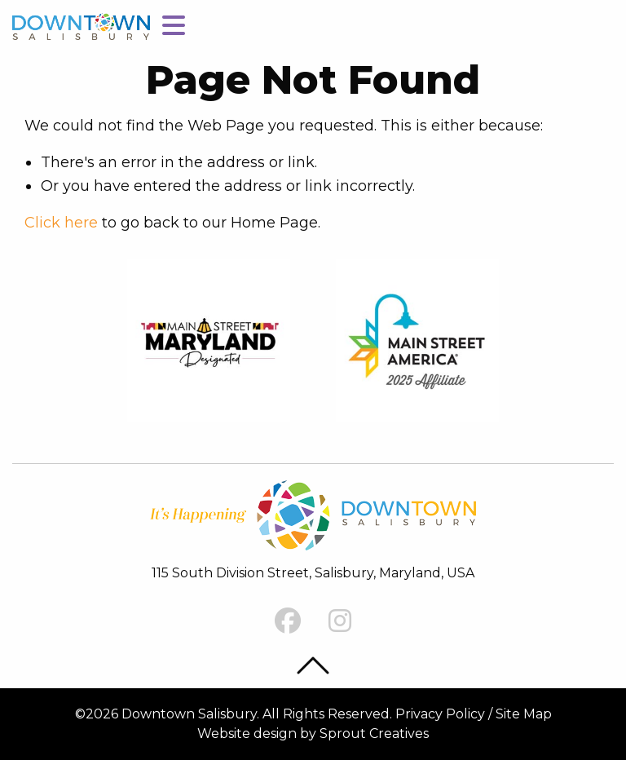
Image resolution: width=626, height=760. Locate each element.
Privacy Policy (440, 714)
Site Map (524, 714)
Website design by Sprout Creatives (313, 733)
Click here (61, 223)
